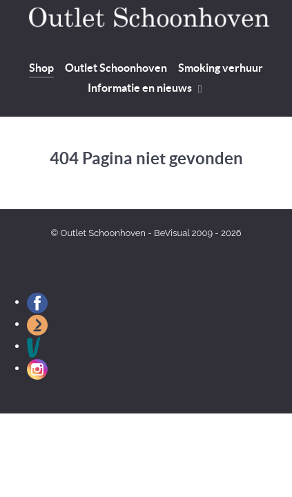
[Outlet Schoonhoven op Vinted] (34, 346)
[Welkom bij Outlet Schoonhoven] (146, 21)
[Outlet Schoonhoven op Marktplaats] (37, 324)
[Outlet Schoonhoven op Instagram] (37, 368)
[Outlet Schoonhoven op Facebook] (37, 302)
